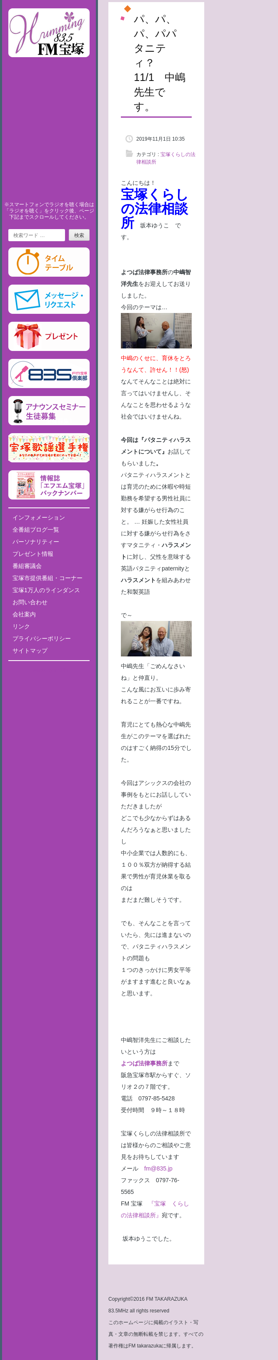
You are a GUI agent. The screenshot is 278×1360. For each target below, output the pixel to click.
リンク (21, 626)
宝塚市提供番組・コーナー (48, 578)
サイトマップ (30, 650)
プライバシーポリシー (42, 638)
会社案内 (24, 614)
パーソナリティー (36, 541)
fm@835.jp (155, 1168)
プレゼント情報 (33, 553)
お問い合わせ (30, 602)
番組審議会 (27, 566)
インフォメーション (39, 517)
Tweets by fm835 (49, 670)
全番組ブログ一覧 (36, 529)
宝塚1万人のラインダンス (46, 590)
